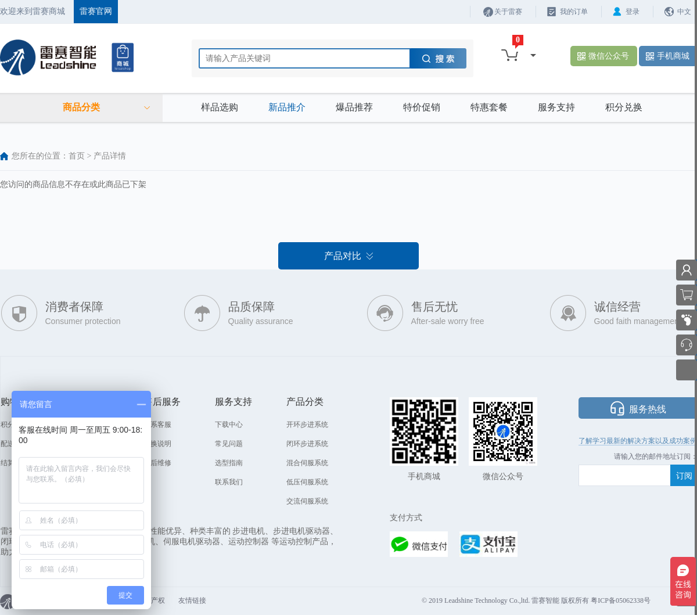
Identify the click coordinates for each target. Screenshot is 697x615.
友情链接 (192, 600)
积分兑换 (623, 107)
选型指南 (229, 463)
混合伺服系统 (307, 463)
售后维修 (157, 463)
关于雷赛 (508, 12)
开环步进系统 (307, 424)
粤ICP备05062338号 (621, 600)
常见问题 (229, 444)
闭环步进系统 (307, 444)
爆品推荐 (354, 107)
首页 (77, 156)
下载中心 (229, 424)
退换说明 (157, 444)
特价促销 (421, 107)
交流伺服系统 (307, 501)
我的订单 (574, 12)
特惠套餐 (489, 107)
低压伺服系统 (307, 482)
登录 (632, 12)
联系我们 (229, 482)
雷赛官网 (96, 11)
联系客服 (157, 424)
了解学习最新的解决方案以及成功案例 (638, 441)
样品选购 (219, 107)
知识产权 (151, 600)
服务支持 (556, 107)
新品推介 (287, 107)
